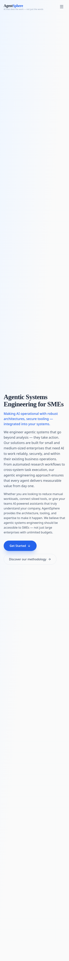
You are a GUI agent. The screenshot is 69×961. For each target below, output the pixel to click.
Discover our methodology (30, 559)
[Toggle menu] (61, 6)
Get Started (20, 546)
